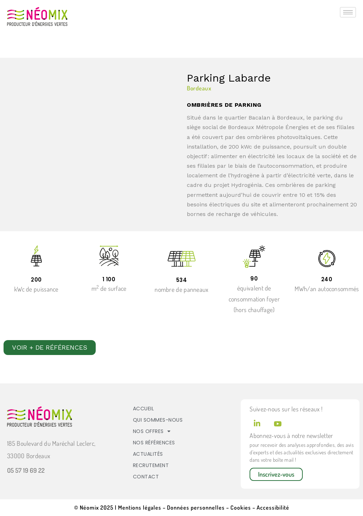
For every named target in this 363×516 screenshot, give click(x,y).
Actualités (148, 453)
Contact (146, 476)
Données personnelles (196, 507)
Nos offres (152, 431)
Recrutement (151, 465)
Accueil (143, 408)
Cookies (241, 507)
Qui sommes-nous (158, 419)
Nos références (154, 442)
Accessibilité (272, 507)
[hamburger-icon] (348, 12)
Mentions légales (139, 507)
